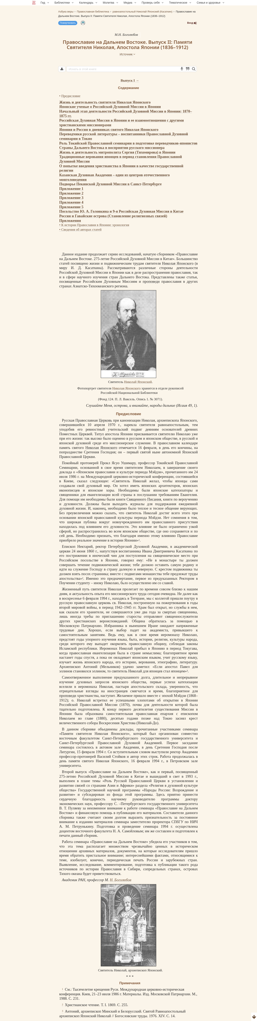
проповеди (151, 281)
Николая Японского (178, 263)
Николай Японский (138, 382)
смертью (169, 612)
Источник (127, 54)
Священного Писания (143, 499)
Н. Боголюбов (120, 880)
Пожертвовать (68, 23)
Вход (192, 23)
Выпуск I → (130, 80)
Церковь (105, 420)
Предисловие (70, 96)
